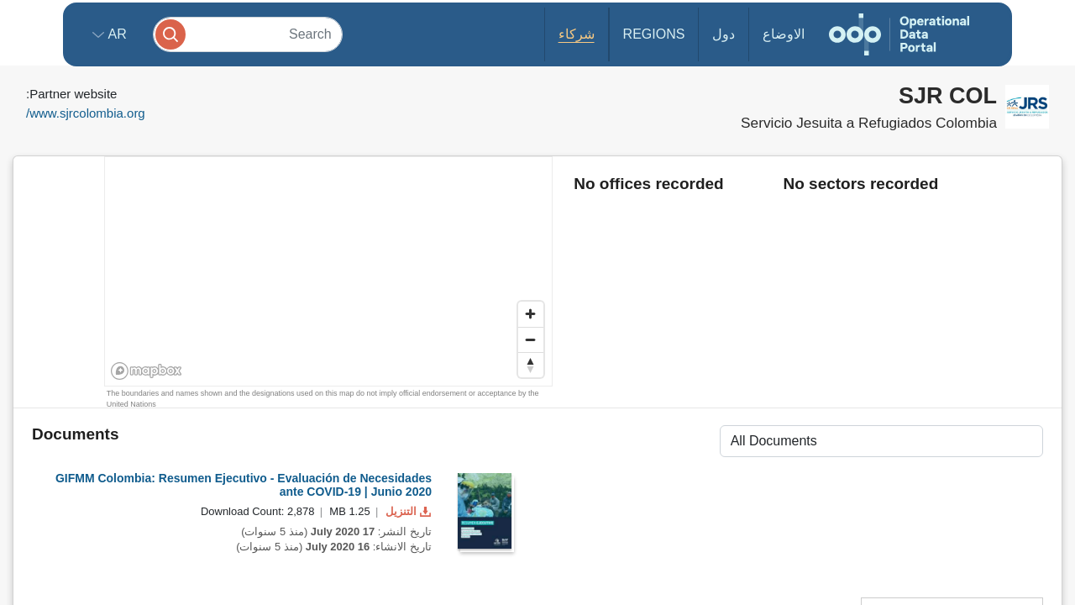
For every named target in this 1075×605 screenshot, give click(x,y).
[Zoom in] (530, 314)
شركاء (576, 34)
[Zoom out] (530, 339)
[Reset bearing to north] (530, 364)
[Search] (248, 34)
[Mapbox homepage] (146, 371)
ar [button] (115, 34)
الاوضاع (784, 34)
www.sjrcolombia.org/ (85, 113)
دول (723, 34)
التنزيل (406, 511)
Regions (654, 34)
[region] (329, 272)
